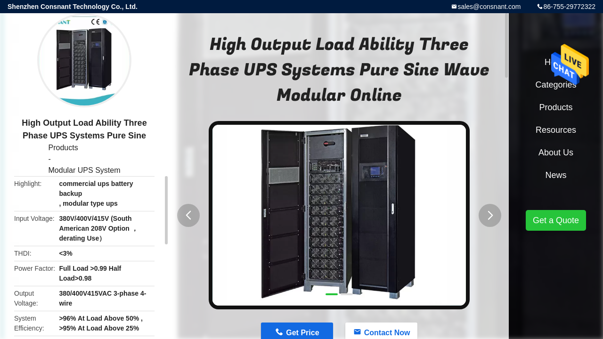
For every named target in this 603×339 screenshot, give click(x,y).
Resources (556, 130)
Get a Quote (556, 220)
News (555, 175)
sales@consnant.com (489, 6)
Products (63, 148)
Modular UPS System (85, 170)
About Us (555, 152)
